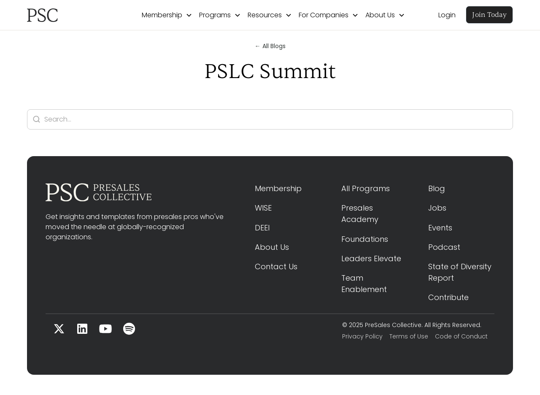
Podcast (444, 247)
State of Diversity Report (461, 272)
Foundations (364, 239)
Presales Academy (359, 214)
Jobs (437, 208)
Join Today (489, 15)
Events (440, 227)
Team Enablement (364, 284)
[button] (167, 15)
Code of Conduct (461, 336)
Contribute (448, 297)
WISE (263, 208)
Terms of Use (408, 336)
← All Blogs (270, 46)
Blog (436, 188)
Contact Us (276, 266)
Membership (278, 188)
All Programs (365, 188)
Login (447, 15)
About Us (272, 247)
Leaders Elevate (371, 258)
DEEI (262, 227)
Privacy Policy (362, 336)
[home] (67, 15)
